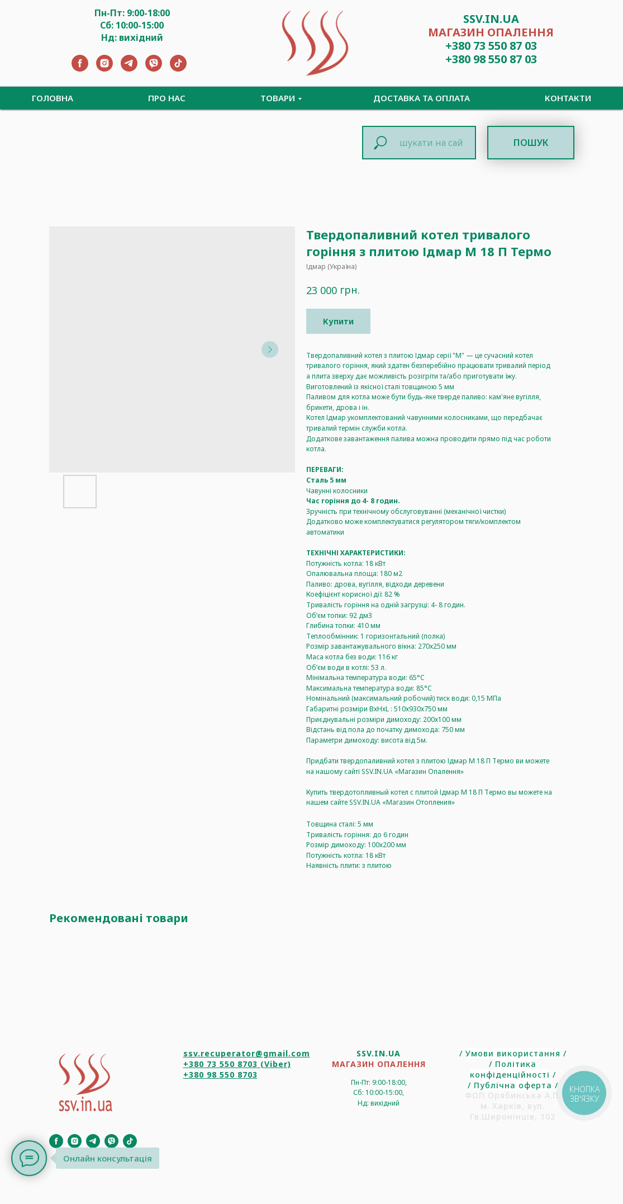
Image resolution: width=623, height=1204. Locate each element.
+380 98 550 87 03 (491, 59)
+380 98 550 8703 (220, 1074)
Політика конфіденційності (510, 1069)
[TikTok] (178, 68)
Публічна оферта (513, 1085)
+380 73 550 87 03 (491, 45)
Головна (52, 97)
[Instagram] (104, 68)
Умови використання (512, 1053)
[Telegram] (129, 68)
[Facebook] (80, 68)
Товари (277, 97)
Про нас (167, 97)
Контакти (568, 97)
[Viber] (153, 68)
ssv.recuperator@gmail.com (246, 1053)
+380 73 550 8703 (220, 1064)
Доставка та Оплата (421, 97)
